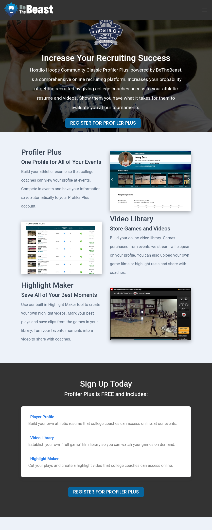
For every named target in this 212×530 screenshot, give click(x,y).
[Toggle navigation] (204, 10)
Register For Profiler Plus (103, 123)
